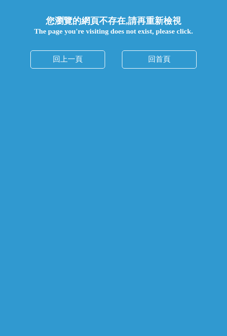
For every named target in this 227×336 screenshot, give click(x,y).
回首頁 (159, 59)
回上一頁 (68, 59)
